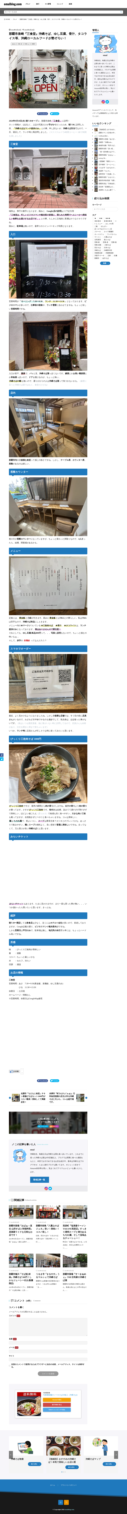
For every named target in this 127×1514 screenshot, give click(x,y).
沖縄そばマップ (93, 1459)
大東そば (106, 245)
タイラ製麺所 (108, 232)
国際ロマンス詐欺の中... (107, 132)
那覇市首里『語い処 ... (106, 148)
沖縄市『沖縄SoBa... (106, 142)
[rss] (66, 1502)
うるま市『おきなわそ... (107, 167)
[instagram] (46, 1188)
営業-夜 (96, 242)
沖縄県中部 (107, 250)
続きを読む (34, 1464)
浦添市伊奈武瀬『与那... (107, 180)
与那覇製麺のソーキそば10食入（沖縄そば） (61, 1395)
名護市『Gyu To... (105, 171)
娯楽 (70, 4)
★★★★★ (107, 221)
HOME (8, 19)
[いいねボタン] (14, 1071)
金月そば (104, 258)
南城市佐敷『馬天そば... (107, 145)
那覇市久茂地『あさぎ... (107, 139)
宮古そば (96, 248)
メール (13, 1347)
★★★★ (96, 221)
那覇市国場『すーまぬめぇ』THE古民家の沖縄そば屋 (74, 1277)
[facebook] (1, 755)
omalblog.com (13, 3)
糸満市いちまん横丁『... (107, 190)
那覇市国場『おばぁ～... (107, 155)
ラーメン (96, 237)
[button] (11, 1455)
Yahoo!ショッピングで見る (57, 1409)
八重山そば (107, 237)
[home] (60, 1502)
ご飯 (95, 226)
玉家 (108, 255)
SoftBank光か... (104, 136)
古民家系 (96, 240)
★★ (99, 218)
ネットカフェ (98, 234)
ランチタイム (111, 234)
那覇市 (34, 44)
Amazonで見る (56, 1400)
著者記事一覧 (39, 1180)
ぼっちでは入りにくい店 (102, 229)
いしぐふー (97, 224)
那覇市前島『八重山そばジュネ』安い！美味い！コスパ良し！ (47, 1229)
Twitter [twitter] (55, 114)
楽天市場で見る (57, 1404)
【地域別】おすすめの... (107, 129)
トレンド (60, 4)
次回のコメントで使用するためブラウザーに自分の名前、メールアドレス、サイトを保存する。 (47, 1365)
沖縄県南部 (108, 253)
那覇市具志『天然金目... (107, 183)
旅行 (37, 4)
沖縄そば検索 (17, 1459)
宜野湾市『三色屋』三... (107, 174)
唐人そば (106, 240)
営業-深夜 (96, 245)
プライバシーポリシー (69, 1485)
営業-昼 (20, 44)
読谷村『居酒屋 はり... (106, 187)
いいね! (16, 1071)
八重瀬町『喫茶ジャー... (107, 161)
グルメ (27, 4)
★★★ (14, 44)
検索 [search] (104, 263)
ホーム (52, 1485)
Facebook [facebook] (43, 114)
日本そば (106, 248)
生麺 (114, 255)
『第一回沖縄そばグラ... (107, 152)
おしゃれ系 (108, 224)
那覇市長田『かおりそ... (107, 177)
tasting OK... (103, 158)
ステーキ (96, 232)
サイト (11, 1356)
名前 (13, 1339)
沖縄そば (26, 44)
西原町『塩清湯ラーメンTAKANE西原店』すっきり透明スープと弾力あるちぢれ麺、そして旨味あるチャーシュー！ (74, 1232)
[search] (121, 12)
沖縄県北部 (97, 253)
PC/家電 (48, 4)
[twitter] (50, 1188)
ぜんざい (103, 226)
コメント (14, 1316)
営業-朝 (113, 242)
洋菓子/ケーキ (98, 255)
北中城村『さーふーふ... (107, 164)
